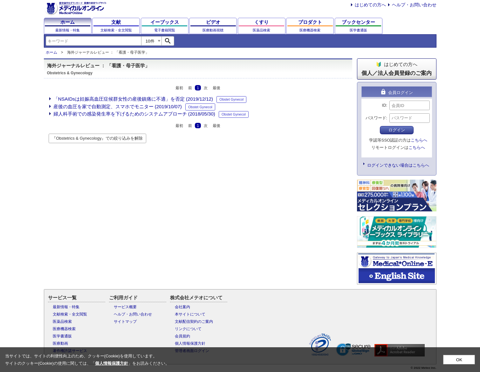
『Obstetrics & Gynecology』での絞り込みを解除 (97, 138)
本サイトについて (190, 314)
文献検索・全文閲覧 (70, 314)
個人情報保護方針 (190, 343)
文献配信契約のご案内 (194, 321)
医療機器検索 (64, 329)
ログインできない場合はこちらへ (398, 165)
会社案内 (182, 307)
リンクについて (188, 329)
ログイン (396, 130)
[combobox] (93, 41)
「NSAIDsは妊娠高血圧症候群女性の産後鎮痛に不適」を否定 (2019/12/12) (133, 99)
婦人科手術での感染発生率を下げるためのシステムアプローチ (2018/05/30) (134, 113)
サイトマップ (125, 321)
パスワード (376, 118)
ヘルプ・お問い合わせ (414, 4)
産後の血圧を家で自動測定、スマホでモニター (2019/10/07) (117, 106)
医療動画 (60, 343)
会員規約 (182, 336)
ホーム (51, 52)
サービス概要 (125, 307)
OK (459, 359)
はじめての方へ (370, 4)
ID (384, 105)
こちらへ (419, 140)
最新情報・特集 (66, 307)
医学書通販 (62, 336)
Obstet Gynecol (231, 99)
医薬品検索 (62, 321)
